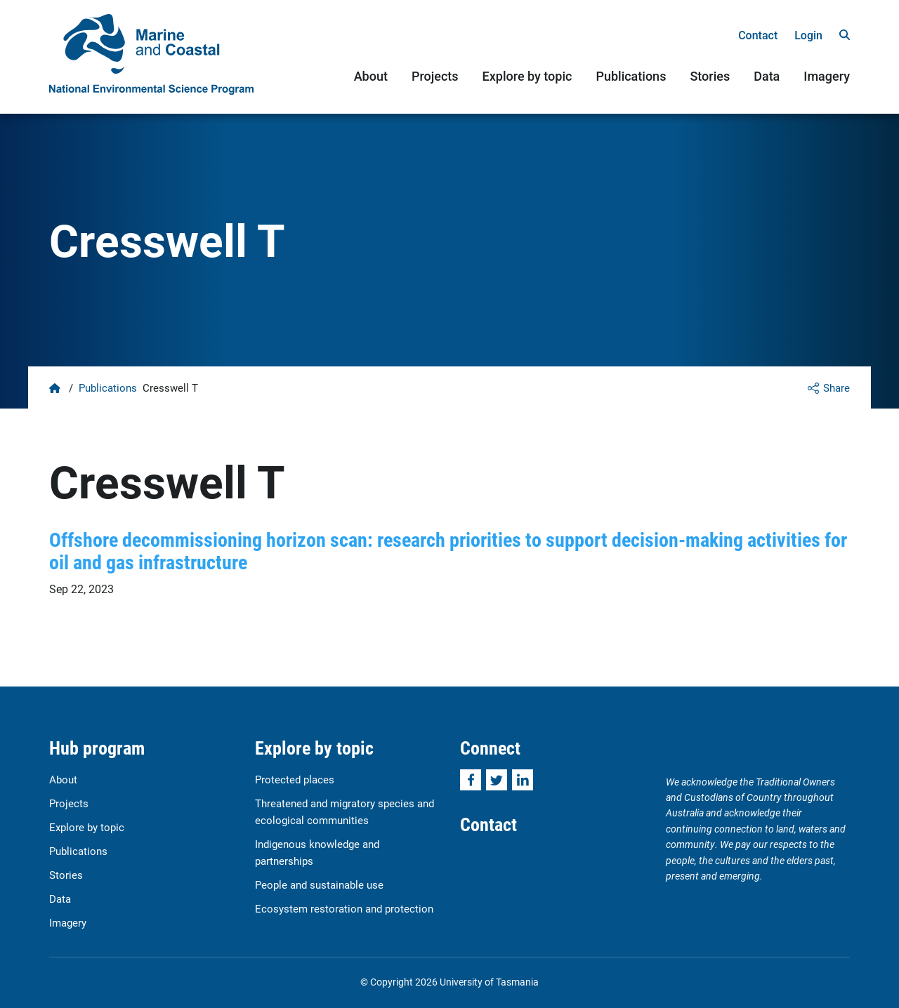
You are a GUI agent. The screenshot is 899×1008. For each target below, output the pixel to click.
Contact (757, 35)
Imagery (826, 76)
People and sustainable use (319, 884)
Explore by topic (527, 76)
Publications (631, 76)
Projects (435, 76)
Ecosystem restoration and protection (344, 908)
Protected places (294, 779)
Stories (710, 76)
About (371, 76)
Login (808, 35)
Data (767, 76)
